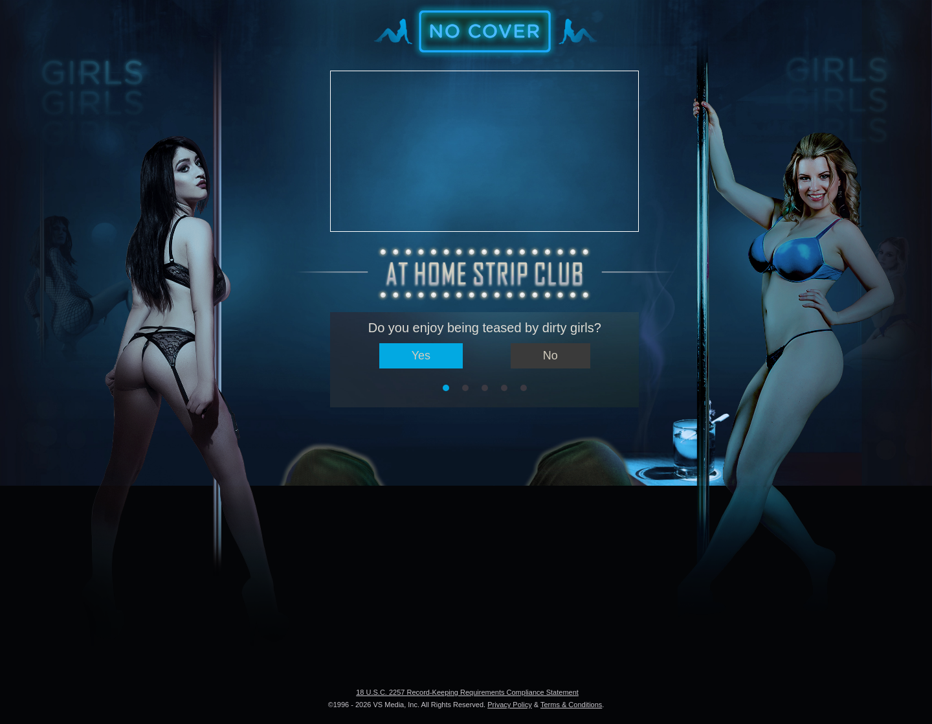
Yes (421, 355)
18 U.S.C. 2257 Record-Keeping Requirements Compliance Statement (467, 692)
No (550, 355)
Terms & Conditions (571, 704)
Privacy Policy (509, 704)
